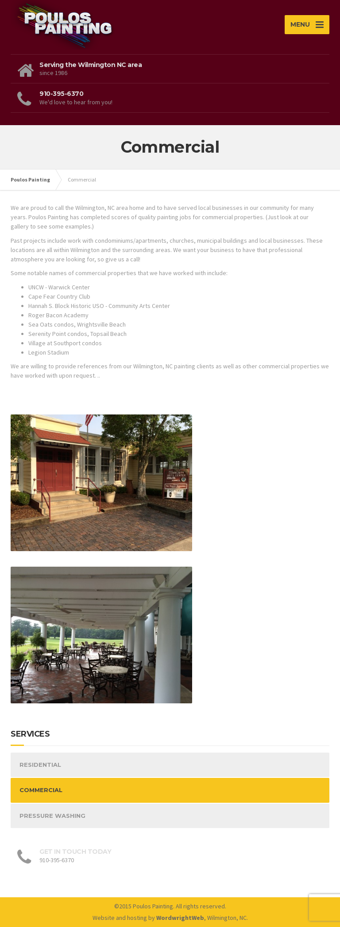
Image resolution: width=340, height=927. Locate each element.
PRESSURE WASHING (52, 815)
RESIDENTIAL (40, 764)
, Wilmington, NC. (202, 918)
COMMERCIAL (40, 789)
